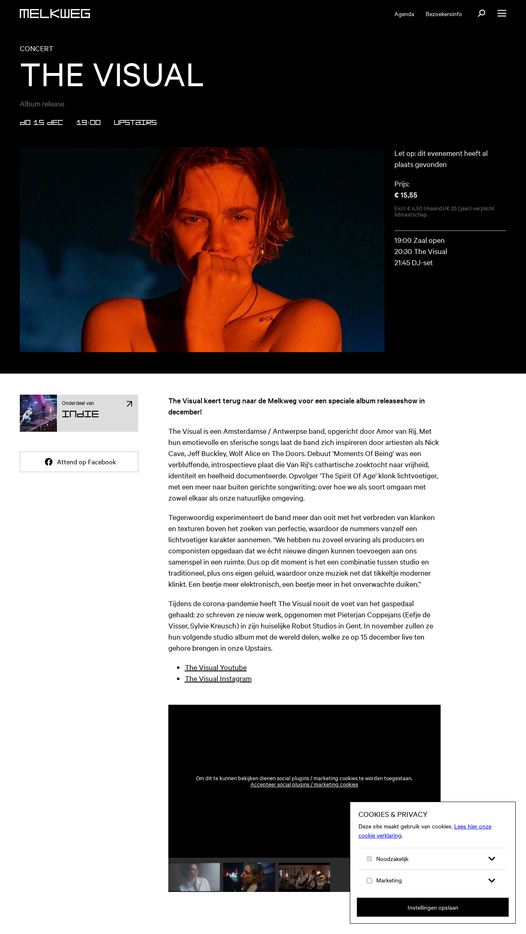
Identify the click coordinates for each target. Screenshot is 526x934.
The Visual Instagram (218, 678)
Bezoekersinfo (444, 13)
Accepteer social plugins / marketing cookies (304, 784)
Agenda (404, 13)
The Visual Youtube (216, 667)
